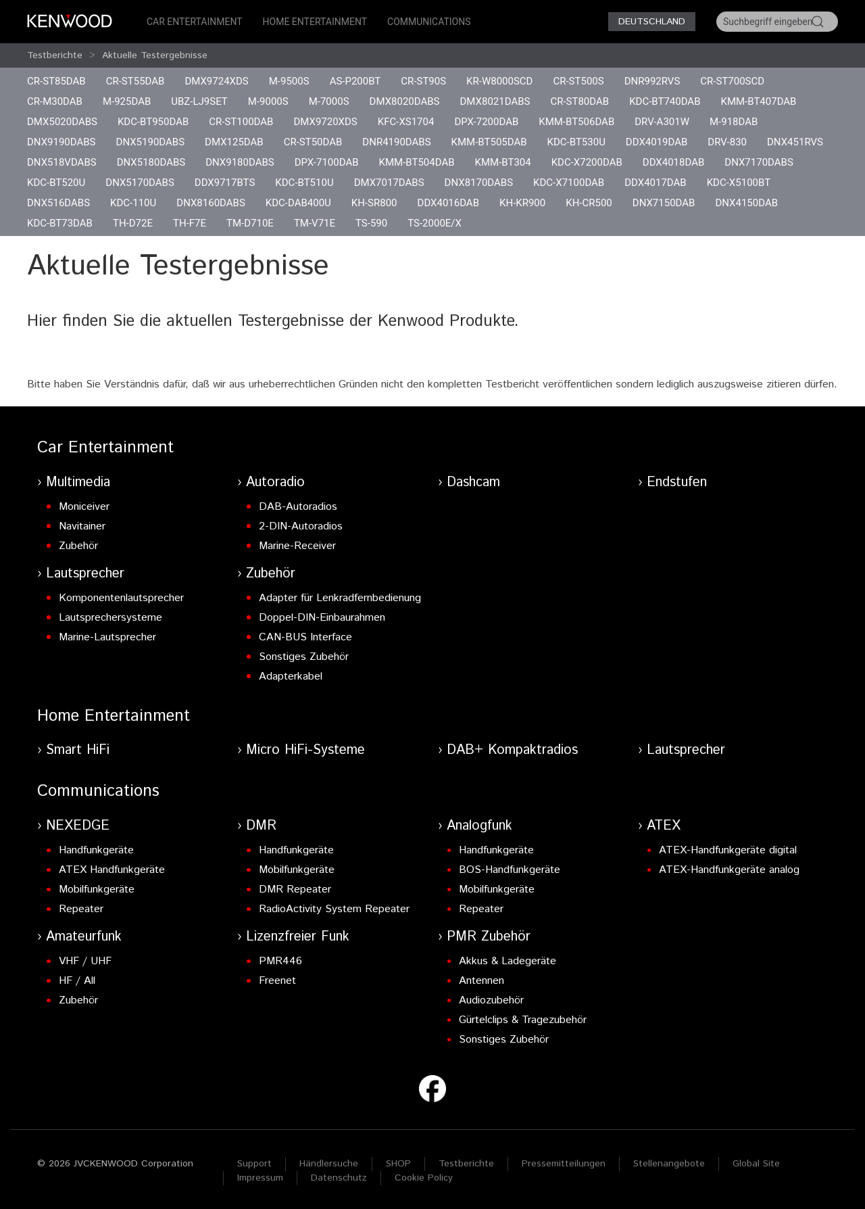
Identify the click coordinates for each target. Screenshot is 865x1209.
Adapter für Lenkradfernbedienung (340, 598)
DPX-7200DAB (486, 122)
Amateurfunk (84, 937)
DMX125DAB (234, 142)
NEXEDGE (77, 826)
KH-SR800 (374, 203)
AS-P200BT (355, 81)
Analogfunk (479, 826)
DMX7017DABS (389, 182)
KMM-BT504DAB (417, 162)
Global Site (756, 1163)
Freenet (277, 981)
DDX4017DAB (655, 182)
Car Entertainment (195, 21)
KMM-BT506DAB (576, 122)
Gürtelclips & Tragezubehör (523, 1020)
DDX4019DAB (656, 142)
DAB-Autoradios (298, 507)
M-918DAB (734, 122)
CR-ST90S (423, 81)
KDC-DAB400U (298, 203)
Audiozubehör (491, 1000)
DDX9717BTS (225, 182)
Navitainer (82, 526)
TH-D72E (133, 223)
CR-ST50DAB (313, 142)
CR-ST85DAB (56, 81)
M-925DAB (127, 101)
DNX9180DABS (239, 162)
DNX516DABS (58, 203)
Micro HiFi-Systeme (305, 750)
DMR (261, 826)
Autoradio (275, 482)
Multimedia (78, 482)
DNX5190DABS (150, 142)
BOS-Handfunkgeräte (509, 870)
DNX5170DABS (139, 182)
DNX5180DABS (151, 162)
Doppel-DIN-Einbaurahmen (322, 617)
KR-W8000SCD (499, 81)
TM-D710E (250, 223)
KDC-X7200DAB (586, 162)
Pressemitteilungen (564, 1163)
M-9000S (268, 101)
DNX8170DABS (479, 182)
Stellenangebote (669, 1163)
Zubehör (78, 546)
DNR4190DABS (396, 142)
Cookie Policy (424, 1178)
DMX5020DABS (62, 122)
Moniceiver (84, 507)
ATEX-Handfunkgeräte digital (728, 850)
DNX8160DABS (210, 203)
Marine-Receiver (297, 546)
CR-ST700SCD (732, 81)
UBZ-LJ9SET (199, 101)
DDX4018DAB (673, 162)
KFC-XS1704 (406, 122)
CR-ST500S (578, 81)
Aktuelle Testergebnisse (154, 55)
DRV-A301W (662, 122)
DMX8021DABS (495, 101)
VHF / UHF (85, 961)
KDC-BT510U (304, 182)
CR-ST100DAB (241, 122)
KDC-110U (133, 203)
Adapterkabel (290, 676)
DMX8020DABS (405, 101)
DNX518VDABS (62, 162)
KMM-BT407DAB (759, 101)
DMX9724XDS (216, 81)
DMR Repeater (295, 889)
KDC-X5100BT (738, 182)
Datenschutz (339, 1178)
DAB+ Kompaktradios (512, 750)
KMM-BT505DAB (489, 142)
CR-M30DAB (54, 101)
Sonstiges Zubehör (304, 657)
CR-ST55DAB (135, 81)
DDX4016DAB (448, 203)
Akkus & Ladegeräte (507, 961)
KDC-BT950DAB (153, 122)
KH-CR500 (589, 203)
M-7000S (329, 101)
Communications (429, 21)
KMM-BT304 (503, 162)
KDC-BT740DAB (664, 101)
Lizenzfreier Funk (297, 937)
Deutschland (651, 21)
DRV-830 (727, 142)
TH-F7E (189, 223)
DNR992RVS (652, 81)
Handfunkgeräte (96, 850)
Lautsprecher (85, 574)
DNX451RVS (795, 142)
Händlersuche (328, 1163)
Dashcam (473, 482)
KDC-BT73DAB (60, 223)
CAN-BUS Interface (305, 637)
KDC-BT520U (56, 182)
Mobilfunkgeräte (96, 889)
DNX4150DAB (746, 203)
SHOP (398, 1163)
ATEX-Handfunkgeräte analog (729, 870)
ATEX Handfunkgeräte (112, 870)
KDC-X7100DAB (568, 182)
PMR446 (280, 961)
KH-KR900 (522, 203)
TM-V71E (314, 223)
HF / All (77, 981)
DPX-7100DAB (327, 162)
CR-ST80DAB (579, 101)
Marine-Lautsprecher (107, 637)
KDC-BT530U (576, 142)
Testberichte (54, 55)
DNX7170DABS (758, 162)
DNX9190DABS (61, 142)
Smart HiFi (77, 750)
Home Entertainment (315, 21)
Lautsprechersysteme (110, 617)
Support (254, 1163)
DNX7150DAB (664, 203)
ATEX (664, 826)
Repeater (81, 909)
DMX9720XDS (325, 122)
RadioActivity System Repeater (334, 909)
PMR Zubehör (488, 937)
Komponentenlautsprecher (121, 598)
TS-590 (371, 223)
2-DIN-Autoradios (301, 526)
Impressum (260, 1178)
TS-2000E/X (434, 223)
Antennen (481, 981)
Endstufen (677, 482)
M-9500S (289, 81)
